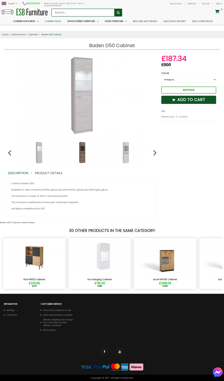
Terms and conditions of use (57, 310)
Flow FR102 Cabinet (34, 279)
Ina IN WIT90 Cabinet (165, 279)
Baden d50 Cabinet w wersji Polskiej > (18, 222)
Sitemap (192, 3)
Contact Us (11, 315)
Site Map (10, 310)
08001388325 (33, 3)
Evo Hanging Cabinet (100, 279)
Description (18, 173)
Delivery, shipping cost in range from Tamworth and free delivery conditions (58, 322)
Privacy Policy (49, 330)
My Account (175, 3)
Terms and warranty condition (57, 315)
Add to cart (188, 99)
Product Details (48, 173)
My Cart (206, 3)
